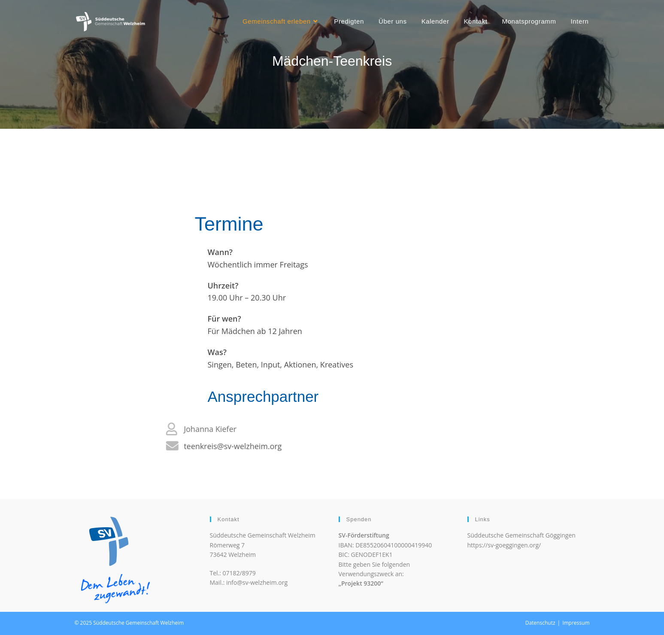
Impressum (575, 622)
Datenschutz (540, 622)
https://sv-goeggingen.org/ (504, 545)
